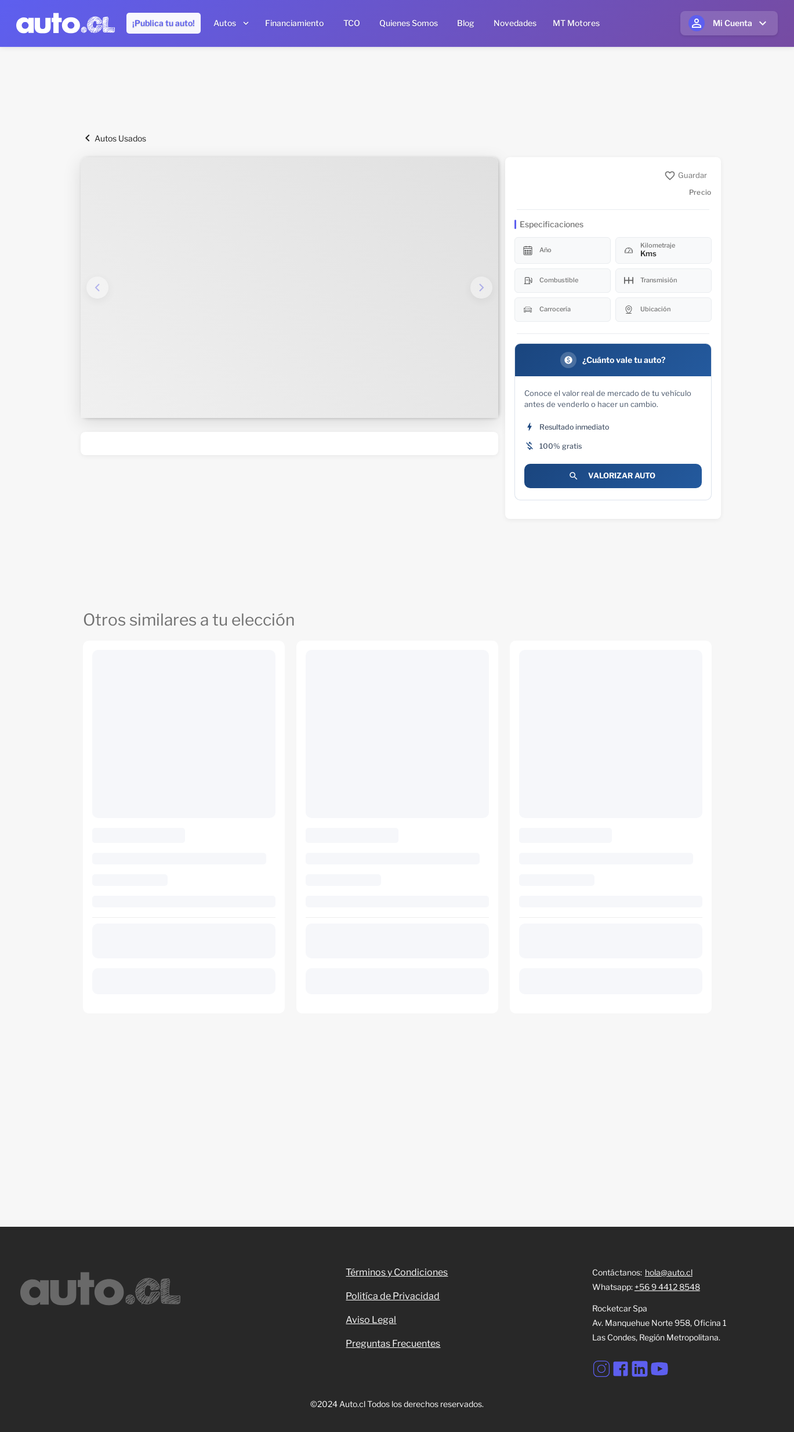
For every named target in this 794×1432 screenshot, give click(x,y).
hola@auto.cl (669, 1272)
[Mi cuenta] (729, 23)
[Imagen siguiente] (481, 288)
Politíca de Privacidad (393, 1296)
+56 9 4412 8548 (667, 1287)
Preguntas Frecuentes (393, 1343)
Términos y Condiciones (397, 1272)
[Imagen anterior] (97, 288)
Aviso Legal (371, 1319)
